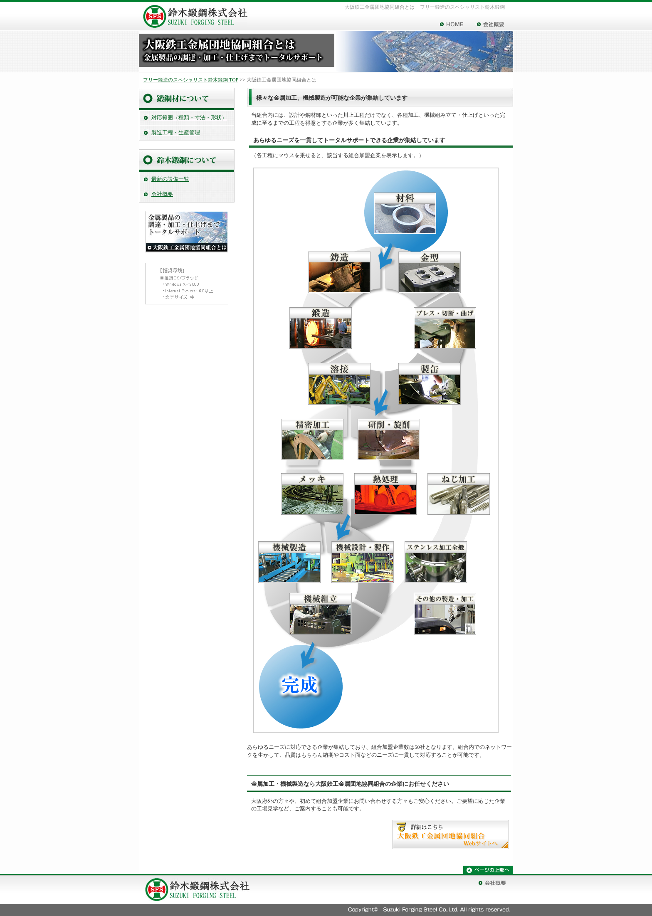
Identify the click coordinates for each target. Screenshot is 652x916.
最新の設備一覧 (170, 179)
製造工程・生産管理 (175, 133)
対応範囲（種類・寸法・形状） (189, 118)
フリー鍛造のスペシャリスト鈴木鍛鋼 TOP (190, 80)
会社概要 (162, 194)
